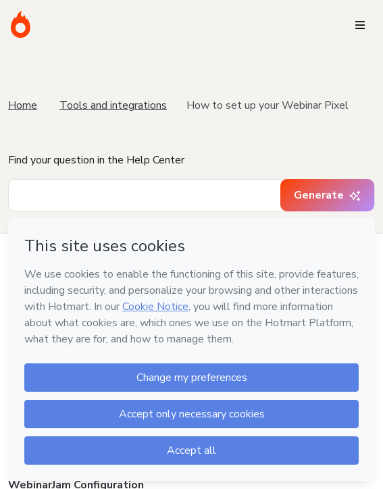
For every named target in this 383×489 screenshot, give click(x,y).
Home (22, 105)
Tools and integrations (113, 105)
